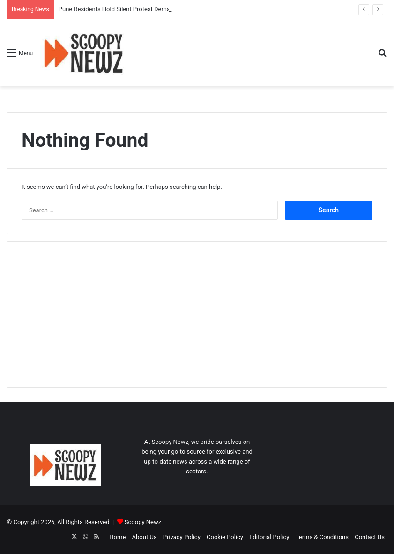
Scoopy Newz (143, 521)
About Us (144, 536)
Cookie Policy (225, 536)
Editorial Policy (269, 536)
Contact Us (370, 536)
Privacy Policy (182, 536)
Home (117, 536)
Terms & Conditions (322, 536)
